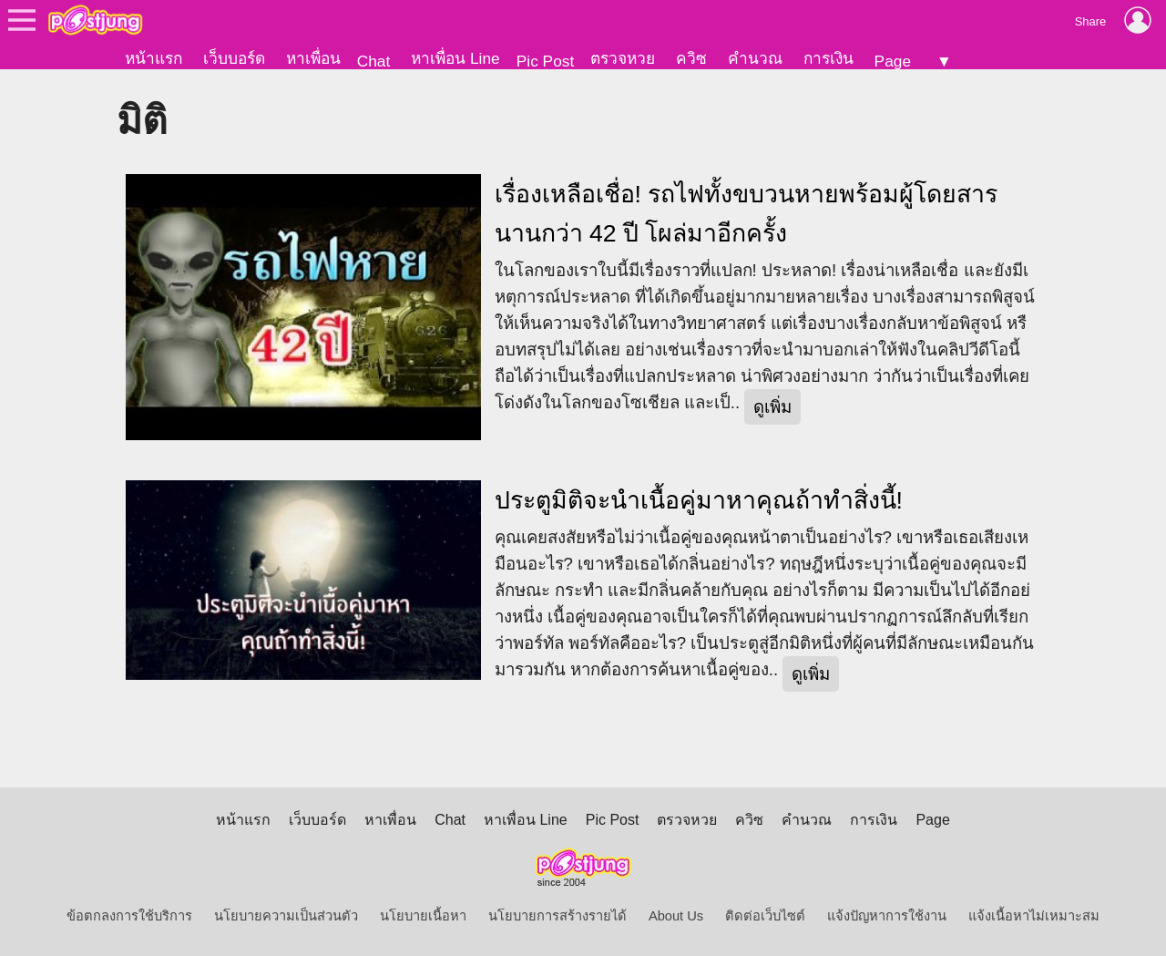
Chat (374, 61)
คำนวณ (755, 58)
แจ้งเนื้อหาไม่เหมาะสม (1034, 916)
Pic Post (546, 61)
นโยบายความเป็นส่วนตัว (286, 916)
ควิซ (691, 58)
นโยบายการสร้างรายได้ (557, 916)
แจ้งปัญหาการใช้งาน (886, 916)
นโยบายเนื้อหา (423, 916)
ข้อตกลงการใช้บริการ (129, 916)
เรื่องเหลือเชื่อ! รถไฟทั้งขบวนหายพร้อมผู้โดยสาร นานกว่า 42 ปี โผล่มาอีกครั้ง (746, 213)
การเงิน (828, 58)
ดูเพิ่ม (772, 406)
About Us (676, 916)
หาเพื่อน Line (455, 58)
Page (892, 61)
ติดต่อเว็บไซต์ (765, 916)
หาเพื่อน (313, 58)
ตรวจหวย (622, 58)
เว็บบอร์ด (234, 58)
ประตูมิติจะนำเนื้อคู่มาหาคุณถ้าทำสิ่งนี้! (699, 500)
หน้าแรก (153, 58)
